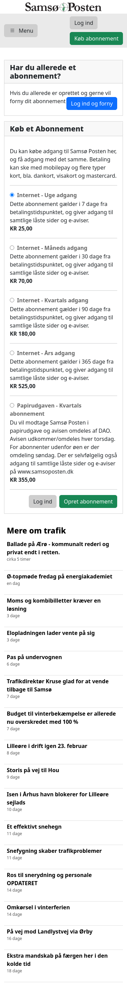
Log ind (42, 501)
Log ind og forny (92, 103)
